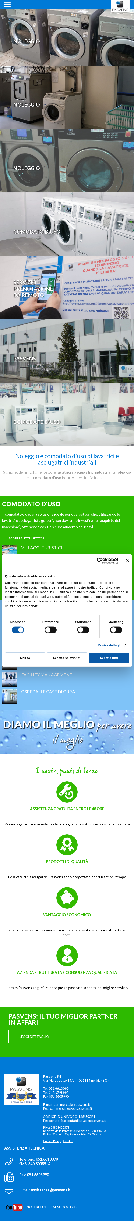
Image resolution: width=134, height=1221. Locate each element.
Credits (68, 1141)
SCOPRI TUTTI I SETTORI (27, 538)
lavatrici (64, 472)
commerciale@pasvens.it (72, 1104)
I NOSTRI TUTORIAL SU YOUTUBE (51, 1207)
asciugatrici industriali (93, 472)
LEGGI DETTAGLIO (34, 1036)
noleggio (123, 472)
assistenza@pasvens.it (51, 1190)
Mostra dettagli (109, 645)
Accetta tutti (109, 658)
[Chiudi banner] (127, 560)
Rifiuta (25, 658)
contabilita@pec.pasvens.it (86, 1120)
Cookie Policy (52, 1141)
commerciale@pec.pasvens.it (71, 1108)
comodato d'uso (47, 477)
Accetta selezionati (67, 658)
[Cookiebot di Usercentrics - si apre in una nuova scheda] (99, 561)
